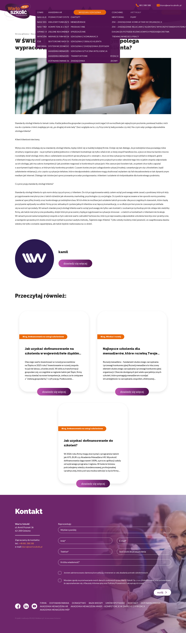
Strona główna (22, 34)
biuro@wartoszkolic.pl (33, 546)
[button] (41, 12)
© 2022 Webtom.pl (36, 618)
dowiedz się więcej (75, 263)
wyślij (162, 592)
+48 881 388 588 (27, 543)
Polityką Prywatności (131, 583)
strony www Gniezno (52, 618)
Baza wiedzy (36, 34)
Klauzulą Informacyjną (107, 583)
